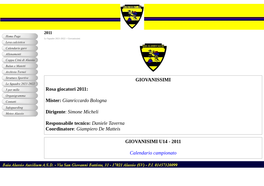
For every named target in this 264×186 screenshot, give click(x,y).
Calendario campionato (153, 153)
